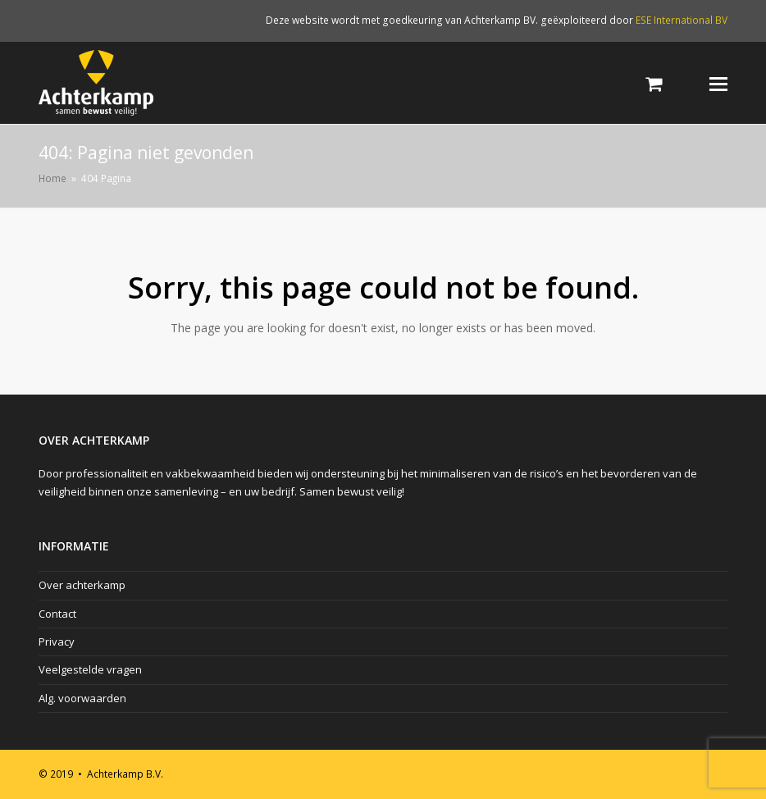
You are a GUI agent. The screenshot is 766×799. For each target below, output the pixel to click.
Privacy (57, 641)
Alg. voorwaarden (82, 698)
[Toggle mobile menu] (718, 83)
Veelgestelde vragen (90, 669)
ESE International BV (681, 20)
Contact (57, 613)
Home (52, 178)
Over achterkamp (82, 585)
